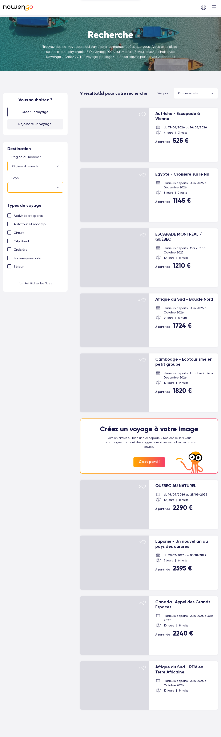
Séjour (19, 267)
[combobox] (35, 166)
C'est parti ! (149, 461)
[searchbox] (13, 187)
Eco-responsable (27, 258)
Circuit (19, 233)
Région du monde (25, 157)
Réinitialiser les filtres (35, 283)
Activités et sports (28, 216)
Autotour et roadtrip (30, 224)
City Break (22, 241)
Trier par (162, 93)
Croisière (21, 250)
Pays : (16, 178)
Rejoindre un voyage (35, 124)
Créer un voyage (34, 112)
